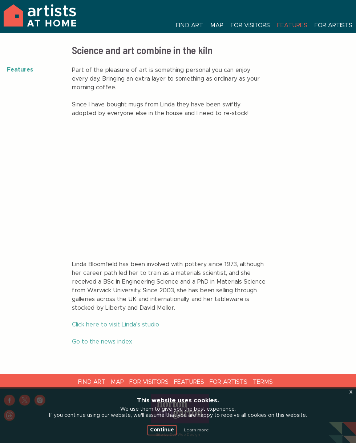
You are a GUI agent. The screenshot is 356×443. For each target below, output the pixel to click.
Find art (189, 25)
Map (216, 25)
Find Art (91, 382)
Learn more (196, 430)
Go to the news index (102, 342)
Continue (162, 429)
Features (292, 25)
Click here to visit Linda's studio (115, 325)
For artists (333, 25)
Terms (263, 382)
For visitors (250, 25)
